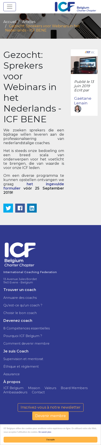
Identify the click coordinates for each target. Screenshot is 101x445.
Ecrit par (81, 90)
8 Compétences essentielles (26, 328)
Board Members (74, 388)
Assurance (11, 374)
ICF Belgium (13, 388)
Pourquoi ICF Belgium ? (22, 336)
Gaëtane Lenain (82, 104)
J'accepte (50, 439)
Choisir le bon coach (20, 313)
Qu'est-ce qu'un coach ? (22, 305)
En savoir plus (45, 431)
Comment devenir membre (26, 344)
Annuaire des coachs (20, 298)
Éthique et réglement (21, 367)
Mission (34, 388)
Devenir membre (50, 416)
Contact (38, 392)
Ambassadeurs (15, 392)
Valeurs (50, 388)
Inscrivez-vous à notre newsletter (51, 407)
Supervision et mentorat (23, 359)
